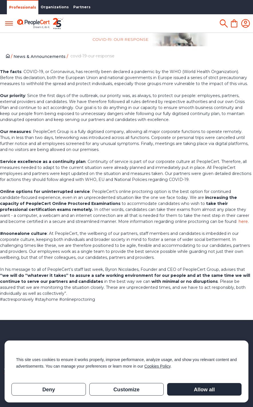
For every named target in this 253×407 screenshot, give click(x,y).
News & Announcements (40, 56)
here (243, 221)
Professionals (22, 7)
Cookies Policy (157, 366)
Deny (48, 389)
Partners (81, 7)
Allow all (204, 389)
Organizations (55, 7)
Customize (126, 389)
